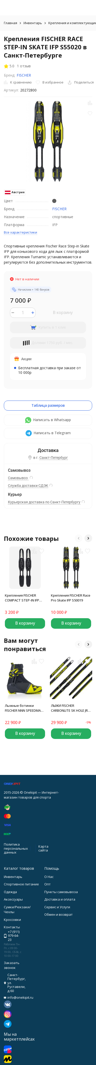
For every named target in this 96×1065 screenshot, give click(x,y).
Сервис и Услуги (57, 907)
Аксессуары (13, 899)
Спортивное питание (21, 884)
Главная (10, 23)
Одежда (10, 892)
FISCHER (24, 75)
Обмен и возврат (58, 914)
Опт (47, 884)
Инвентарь (33, 23)
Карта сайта (43, 848)
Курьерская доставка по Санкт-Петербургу (44, 502)
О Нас (49, 876)
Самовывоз (18, 478)
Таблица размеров (48, 405)
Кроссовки (12, 919)
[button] (78, 538)
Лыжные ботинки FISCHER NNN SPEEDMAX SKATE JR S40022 (24, 708)
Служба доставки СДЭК (28, 486)
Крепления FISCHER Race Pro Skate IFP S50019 (70, 598)
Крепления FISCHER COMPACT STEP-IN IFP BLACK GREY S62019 (22, 598)
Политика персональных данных (16, 848)
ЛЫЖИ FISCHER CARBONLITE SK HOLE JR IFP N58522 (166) (69, 708)
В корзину (63, 312)
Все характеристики (20, 232)
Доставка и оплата (59, 899)
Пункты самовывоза (61, 892)
